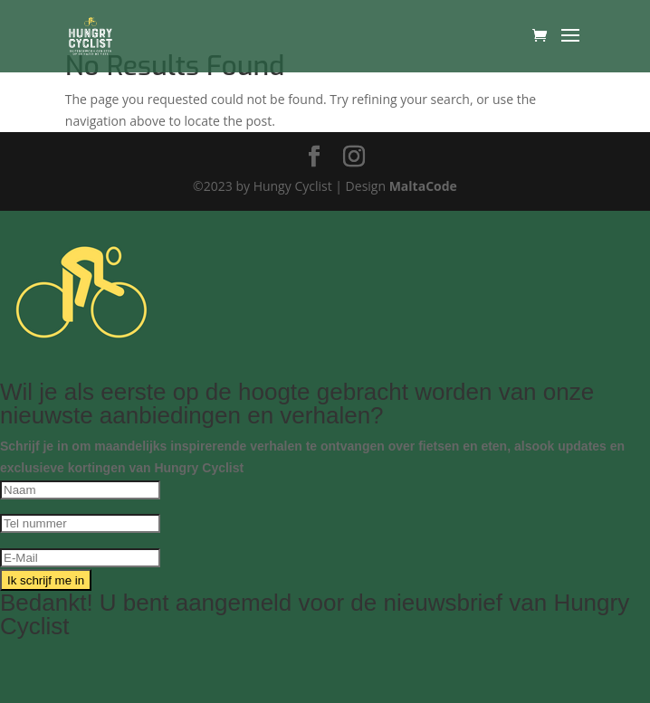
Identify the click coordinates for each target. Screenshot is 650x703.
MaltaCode (423, 186)
